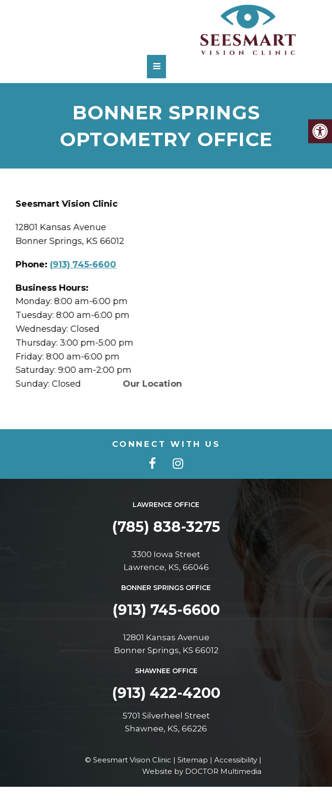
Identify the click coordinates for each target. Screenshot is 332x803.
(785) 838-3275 (166, 527)
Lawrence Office (166, 504)
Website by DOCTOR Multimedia (201, 771)
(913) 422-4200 (166, 693)
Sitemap (192, 759)
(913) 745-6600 (86, 264)
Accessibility (235, 759)
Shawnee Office (166, 670)
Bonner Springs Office (166, 587)
